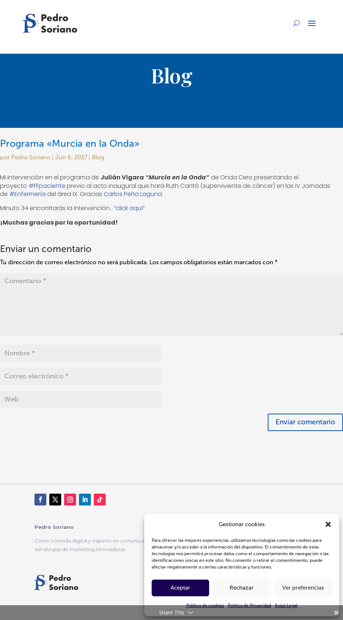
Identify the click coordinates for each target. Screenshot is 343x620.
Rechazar (242, 587)
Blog (98, 157)
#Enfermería (27, 194)
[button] (328, 524)
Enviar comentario (305, 422)
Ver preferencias (303, 587)
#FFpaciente (47, 186)
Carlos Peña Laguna (133, 194)
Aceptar (180, 587)
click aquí (129, 208)
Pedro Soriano (30, 157)
